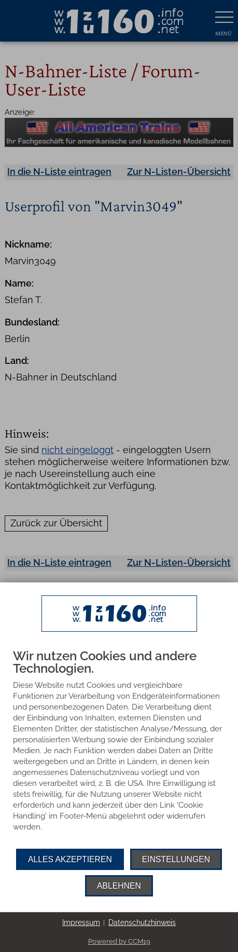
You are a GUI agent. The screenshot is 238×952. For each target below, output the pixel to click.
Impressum (81, 922)
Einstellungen (176, 859)
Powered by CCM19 (119, 941)
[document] (119, 749)
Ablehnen (119, 885)
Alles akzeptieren (70, 859)
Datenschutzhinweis (142, 922)
